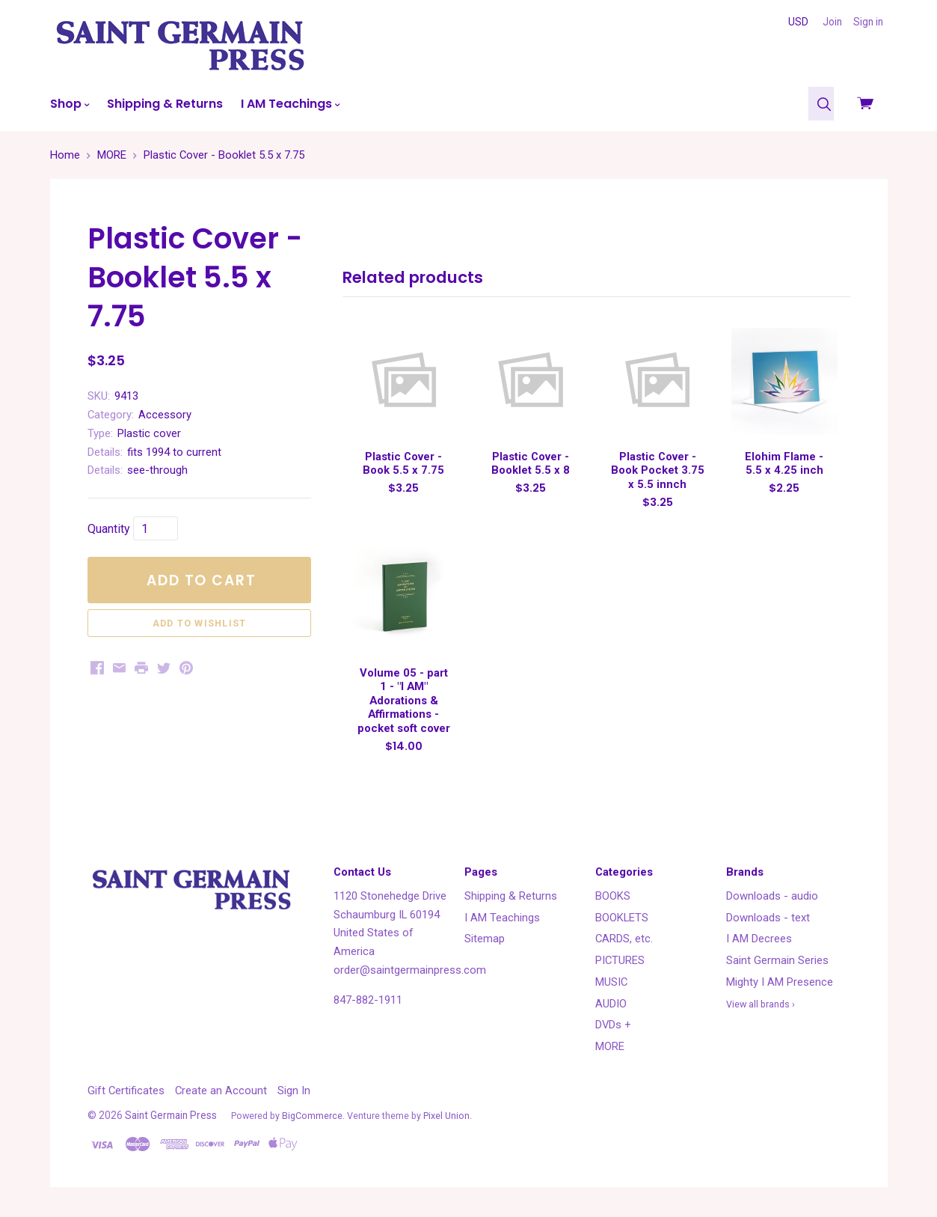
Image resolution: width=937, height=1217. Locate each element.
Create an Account (221, 1090)
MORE (609, 1046)
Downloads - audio (772, 896)
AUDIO (611, 1003)
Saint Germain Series (777, 960)
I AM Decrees (759, 938)
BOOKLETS (621, 917)
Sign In (293, 1090)
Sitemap (484, 938)
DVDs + (613, 1024)
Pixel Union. (447, 1115)
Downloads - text (768, 917)
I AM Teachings (290, 103)
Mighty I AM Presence (779, 982)
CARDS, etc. (624, 938)
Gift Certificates (126, 1090)
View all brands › (760, 1004)
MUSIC (611, 982)
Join (832, 22)
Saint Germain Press (171, 1115)
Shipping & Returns (165, 103)
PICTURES (620, 960)
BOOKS (612, 896)
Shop (69, 103)
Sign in (868, 22)
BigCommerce (312, 1115)
